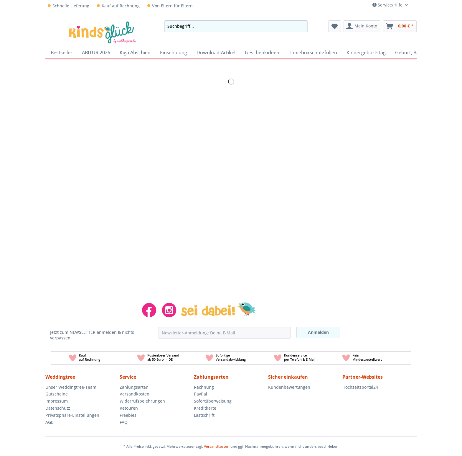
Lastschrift (204, 415)
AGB (49, 422)
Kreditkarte (205, 408)
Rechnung (204, 387)
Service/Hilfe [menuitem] (388, 5)
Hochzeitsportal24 (360, 387)
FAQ (124, 422)
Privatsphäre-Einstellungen (72, 415)
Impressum (56, 401)
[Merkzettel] (334, 26)
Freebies (128, 415)
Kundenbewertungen (289, 387)
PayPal (200, 394)
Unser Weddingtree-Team (70, 387)
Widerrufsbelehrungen (142, 401)
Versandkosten (134, 394)
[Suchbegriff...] (235, 26)
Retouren (129, 408)
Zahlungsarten (134, 387)
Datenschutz (57, 408)
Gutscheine (56, 394)
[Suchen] (301, 26)
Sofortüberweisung (213, 401)
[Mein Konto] (362, 26)
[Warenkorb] (400, 26)
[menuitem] (414, 5)
